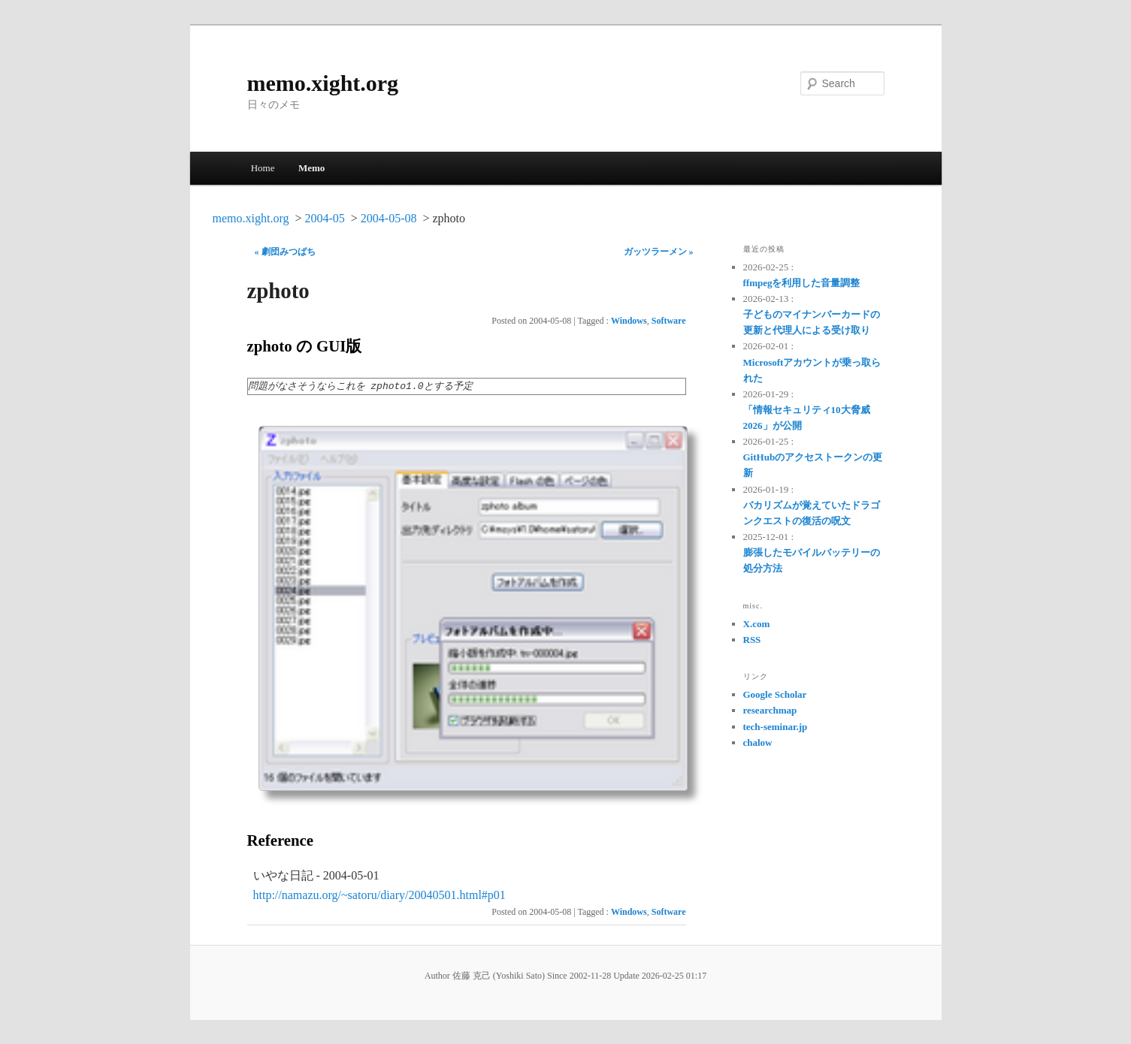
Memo (311, 167)
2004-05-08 (389, 218)
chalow (758, 742)
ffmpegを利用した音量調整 (801, 282)
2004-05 (324, 218)
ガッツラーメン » (659, 251)
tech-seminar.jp (775, 726)
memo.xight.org (323, 83)
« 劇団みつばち (285, 251)
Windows (629, 320)
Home (263, 167)
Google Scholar (775, 694)
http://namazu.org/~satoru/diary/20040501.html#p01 (379, 895)
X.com (756, 623)
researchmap (770, 710)
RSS (752, 639)
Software (669, 320)
